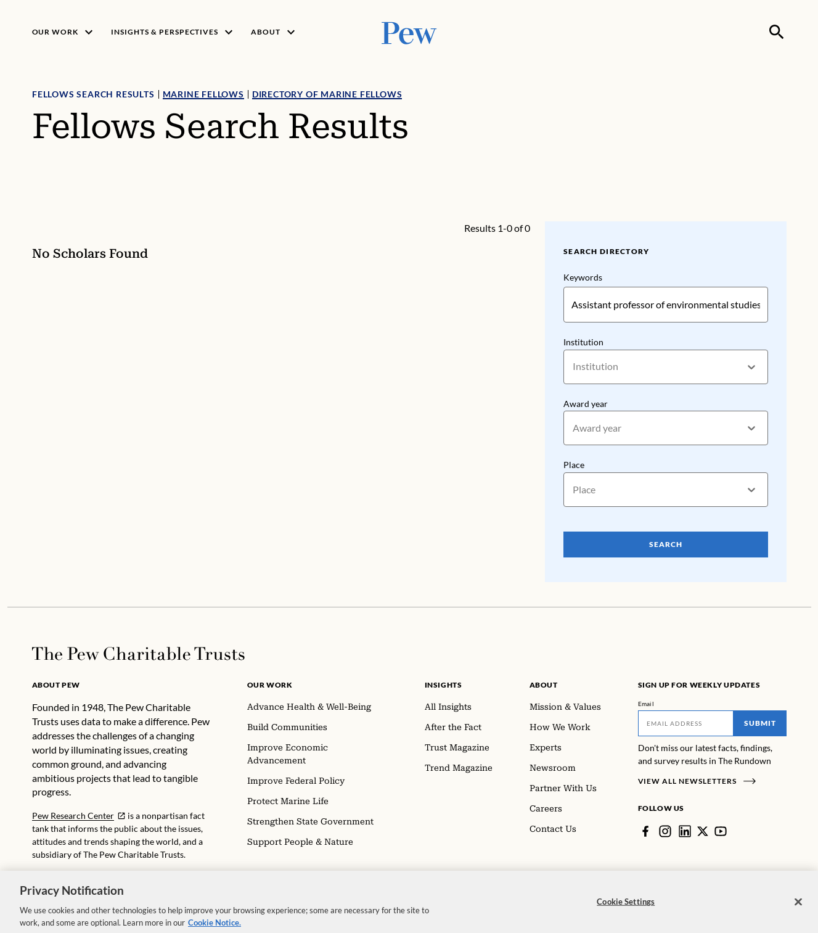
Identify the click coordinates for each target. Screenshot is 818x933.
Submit (760, 723)
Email (646, 704)
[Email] (686, 723)
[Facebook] (645, 831)
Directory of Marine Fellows (327, 94)
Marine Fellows (202, 94)
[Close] (798, 907)
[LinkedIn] (684, 831)
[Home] (138, 653)
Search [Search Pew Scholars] (665, 544)
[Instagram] (665, 831)
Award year (585, 403)
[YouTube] (720, 831)
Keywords (582, 277)
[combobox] (574, 367)
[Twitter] (702, 831)
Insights (443, 684)
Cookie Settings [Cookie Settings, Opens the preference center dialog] (626, 908)
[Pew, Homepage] (409, 31)
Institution (583, 342)
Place (573, 464)
